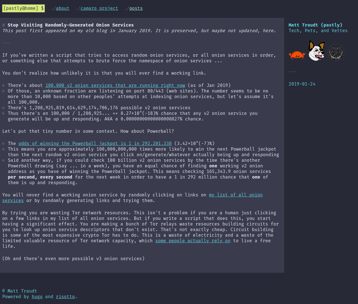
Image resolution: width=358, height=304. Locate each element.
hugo (37, 296)
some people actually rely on (192, 240)
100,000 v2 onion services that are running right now (115, 85)
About (62, 8)
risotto (65, 296)
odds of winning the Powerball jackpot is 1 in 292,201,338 (94, 143)
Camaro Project (99, 8)
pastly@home (21, 8)
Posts (136, 8)
